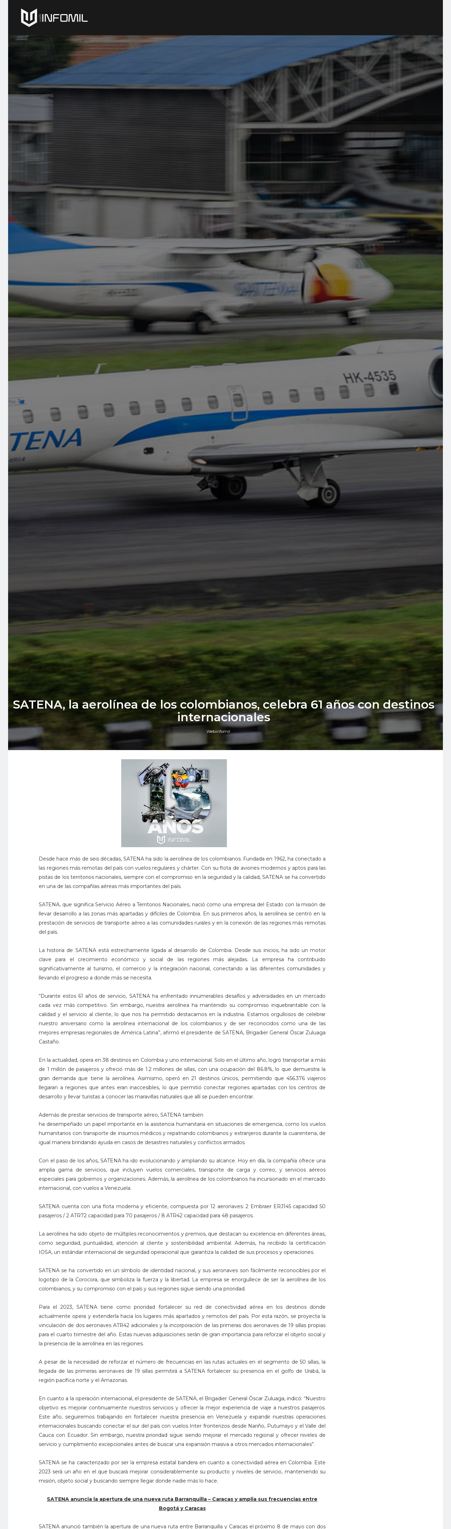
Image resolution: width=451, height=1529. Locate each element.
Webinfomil (220, 930)
